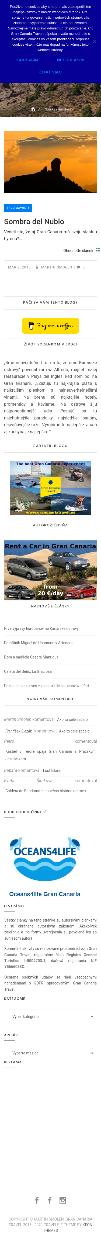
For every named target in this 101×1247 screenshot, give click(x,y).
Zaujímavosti (18, 207)
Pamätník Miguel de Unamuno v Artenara (38, 643)
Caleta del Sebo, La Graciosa (28, 671)
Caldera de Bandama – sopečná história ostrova (45, 791)
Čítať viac (50, 72)
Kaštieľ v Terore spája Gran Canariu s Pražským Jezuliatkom (50, 755)
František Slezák (18, 731)
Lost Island (52, 770)
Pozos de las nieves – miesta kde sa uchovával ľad (46, 686)
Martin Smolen (56, 267)
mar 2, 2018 (19, 267)
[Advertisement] (50, 1125)
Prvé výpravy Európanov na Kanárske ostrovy (41, 628)
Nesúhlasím (70, 60)
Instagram (63, 1200)
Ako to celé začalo (72, 719)
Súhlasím (27, 60)
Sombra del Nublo (34, 221)
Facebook (37, 1200)
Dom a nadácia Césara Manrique (31, 657)
